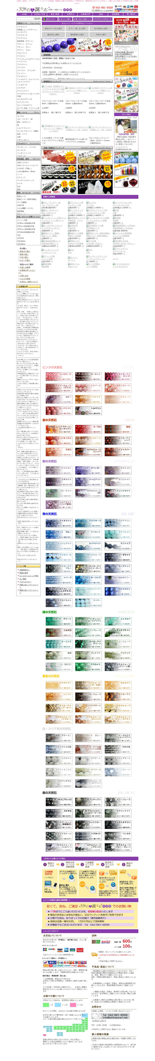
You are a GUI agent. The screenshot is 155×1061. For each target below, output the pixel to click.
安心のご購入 (65, 19)
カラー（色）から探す (77, 28)
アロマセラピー (25, 582)
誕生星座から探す (77, 35)
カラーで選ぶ (25, 260)
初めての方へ (50, 19)
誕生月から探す (53, 35)
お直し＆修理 (25, 267)
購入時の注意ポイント (82, 19)
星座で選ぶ (24, 254)
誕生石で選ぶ (25, 251)
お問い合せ (24, 276)
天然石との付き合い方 (102, 19)
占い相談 (23, 579)
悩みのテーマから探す (53, 28)
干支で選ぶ (24, 257)
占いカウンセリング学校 (29, 576)
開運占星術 (24, 573)
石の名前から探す (101, 28)
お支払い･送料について (29, 282)
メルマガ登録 (25, 279)
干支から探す (101, 35)
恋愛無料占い (25, 570)
